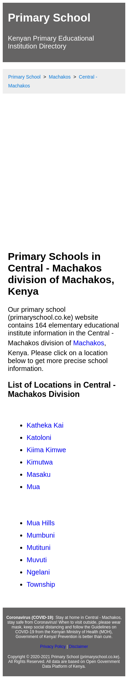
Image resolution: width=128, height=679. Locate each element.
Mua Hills (41, 523)
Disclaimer (78, 646)
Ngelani (38, 572)
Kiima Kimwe (46, 450)
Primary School (49, 17)
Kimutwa (40, 462)
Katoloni (39, 437)
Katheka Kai (45, 425)
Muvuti (37, 560)
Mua (33, 486)
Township (41, 584)
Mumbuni (41, 535)
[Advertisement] (64, 178)
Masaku (39, 474)
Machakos (88, 343)
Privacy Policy (53, 646)
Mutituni (39, 547)
